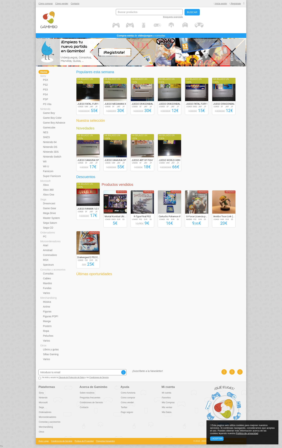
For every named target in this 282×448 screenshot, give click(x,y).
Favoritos (166, 397)
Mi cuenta (166, 393)
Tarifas (123, 407)
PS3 (45, 89)
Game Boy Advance (54, 122)
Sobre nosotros (86, 393)
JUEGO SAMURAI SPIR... (89, 160)
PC (44, 236)
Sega (43, 199)
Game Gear (49, 208)
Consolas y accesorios (52, 269)
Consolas (48, 273)
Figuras (47, 311)
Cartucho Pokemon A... (170, 216)
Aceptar (216, 438)
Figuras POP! (50, 316)
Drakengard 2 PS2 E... (88, 257)
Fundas (47, 288)
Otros (43, 345)
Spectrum (48, 264)
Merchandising (48, 297)
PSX (45, 79)
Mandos (47, 283)
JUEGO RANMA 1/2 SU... (90, 208)
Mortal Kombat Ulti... (115, 216)
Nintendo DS (50, 146)
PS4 (45, 94)
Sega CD (48, 227)
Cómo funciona (127, 393)
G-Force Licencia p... (196, 216)
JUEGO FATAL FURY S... (89, 104)
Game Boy (49, 113)
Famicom (48, 171)
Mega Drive (49, 213)
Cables (47, 278)
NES (45, 132)
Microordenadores (50, 241)
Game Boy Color (52, 117)
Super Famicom (52, 176)
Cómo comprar (45, 3)
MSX (45, 259)
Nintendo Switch (52, 156)
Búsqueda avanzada (173, 17)
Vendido (121, 191)
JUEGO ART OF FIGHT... (143, 160)
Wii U (46, 166)
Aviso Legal (43, 441)
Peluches (48, 335)
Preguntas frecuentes (89, 397)
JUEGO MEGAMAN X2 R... (117, 104)
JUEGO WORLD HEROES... (172, 160)
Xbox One (48, 194)
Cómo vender (61, 3)
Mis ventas (167, 407)
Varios (46, 293)
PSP (45, 99)
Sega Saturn (50, 222)
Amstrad (47, 250)
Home (43, 72)
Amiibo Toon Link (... (223, 216)
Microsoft (45, 180)
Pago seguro (126, 412)
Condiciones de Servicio (99, 377)
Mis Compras (168, 402)
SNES (46, 137)
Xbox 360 (48, 189)
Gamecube (49, 127)
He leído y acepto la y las (73, 377)
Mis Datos (166, 412)
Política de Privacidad (84, 441)
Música (47, 301)
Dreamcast (49, 203)
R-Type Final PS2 (142, 216)
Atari (45, 245)
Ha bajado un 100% (85, 80)
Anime (46, 306)
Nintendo (45, 109)
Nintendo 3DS (51, 151)
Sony (43, 75)
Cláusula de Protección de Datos (71, 377)
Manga (47, 321)
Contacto (75, 3)
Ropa (46, 330)
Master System (51, 218)
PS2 (45, 84)
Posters (47, 326)
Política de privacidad (247, 433)
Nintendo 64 (50, 142)
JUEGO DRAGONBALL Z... (145, 104)
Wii (44, 161)
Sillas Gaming (50, 354)
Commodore (50, 255)
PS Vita (47, 104)
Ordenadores (47, 232)
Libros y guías (51, 349)
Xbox (46, 184)
